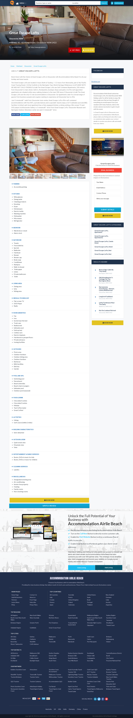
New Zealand (110, 595)
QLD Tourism (15, 681)
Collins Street (34, 658)
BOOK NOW (88, 50)
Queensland (72, 615)
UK (55, 709)
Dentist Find (110, 681)
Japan (51, 605)
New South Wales (35, 615)
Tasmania (109, 620)
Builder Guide (72, 681)
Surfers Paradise (54, 653)
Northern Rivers (54, 618)
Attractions (33, 669)
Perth (70, 637)
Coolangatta (91, 658)
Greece (52, 602)
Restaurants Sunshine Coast (17, 690)
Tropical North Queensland (72, 624)
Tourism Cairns (34, 677)
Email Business (35, 114)
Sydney (32, 637)
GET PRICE (75, 50)
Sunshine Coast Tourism (75, 677)
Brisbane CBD (72, 655)
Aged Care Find (73, 686)
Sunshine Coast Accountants (54, 670)
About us (33, 597)
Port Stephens (53, 623)
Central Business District (114, 653)
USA (59, 709)
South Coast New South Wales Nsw (94, 619)
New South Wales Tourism (111, 678)
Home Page (15, 595)
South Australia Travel (75, 669)
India (107, 600)
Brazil (88, 600)
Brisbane (109, 637)
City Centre (110, 658)
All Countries (54, 595)
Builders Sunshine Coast (18, 669)
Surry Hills (90, 660)
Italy (51, 597)
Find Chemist (91, 686)
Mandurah (71, 641)
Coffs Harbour (34, 644)
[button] (15, 150)
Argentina (109, 605)
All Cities (13, 637)
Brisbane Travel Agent (113, 689)
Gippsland (90, 625)
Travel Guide (72, 691)
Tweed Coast (110, 625)
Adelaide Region (16, 628)
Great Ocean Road (54, 628)
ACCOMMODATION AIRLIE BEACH (66, 578)
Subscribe (33, 602)
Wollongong (110, 639)
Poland (70, 602)
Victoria (51, 615)
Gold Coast (90, 637)
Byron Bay (14, 641)
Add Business (119, 3)
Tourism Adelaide (92, 677)
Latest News (15, 602)
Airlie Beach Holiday (36, 686)
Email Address (101, 187)
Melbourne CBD (35, 653)
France (70, 597)
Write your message (103, 198)
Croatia (52, 600)
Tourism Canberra (35, 681)
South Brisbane (73, 658)
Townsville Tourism (36, 674)
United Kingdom (73, 600)
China (79, 709)
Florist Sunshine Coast (18, 686)
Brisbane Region (16, 623)
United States (91, 595)
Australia (71, 595)
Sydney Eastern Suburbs (75, 653)
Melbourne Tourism (55, 674)
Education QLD (111, 684)
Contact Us (33, 595)
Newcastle (71, 639)
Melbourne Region (92, 615)
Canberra (33, 639)
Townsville (52, 641)
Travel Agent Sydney (36, 689)
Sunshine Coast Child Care (93, 682)
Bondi (108, 655)
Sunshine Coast (111, 618)
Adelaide (13, 639)
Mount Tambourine (17, 644)
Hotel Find (90, 691)
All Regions (14, 615)
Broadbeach (33, 655)
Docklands (14, 660)
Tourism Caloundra (112, 674)
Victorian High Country (94, 623)
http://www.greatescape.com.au (41, 47)
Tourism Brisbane (16, 677)
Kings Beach (53, 658)
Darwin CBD (52, 655)
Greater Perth (34, 623)
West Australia (34, 618)
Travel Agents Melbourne (95, 689)
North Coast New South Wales (18, 619)
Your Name (100, 182)
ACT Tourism (91, 672)
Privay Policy (33, 605)
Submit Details (107, 210)
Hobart (108, 641)
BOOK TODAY (15, 114)
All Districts (14, 653)
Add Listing (109, 567)
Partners (14, 600)
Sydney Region (110, 615)
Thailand (89, 605)
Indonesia (71, 605)
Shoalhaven (109, 623)
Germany (108, 597)
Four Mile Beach (73, 660)
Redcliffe (32, 641)
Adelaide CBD (15, 655)
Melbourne (52, 637)
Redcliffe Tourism (16, 674)
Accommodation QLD (55, 681)
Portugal (89, 602)
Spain (88, 597)
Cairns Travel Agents (74, 689)
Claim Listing (25, 114)
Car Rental (52, 686)
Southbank (90, 653)
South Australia (73, 618)
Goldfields (33, 628)
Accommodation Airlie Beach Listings (105, 716)
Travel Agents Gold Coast (55, 690)
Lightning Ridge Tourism (75, 674)
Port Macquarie (92, 641)
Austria (108, 602)
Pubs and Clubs (111, 686)
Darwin (51, 639)
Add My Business (17, 597)
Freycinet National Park (113, 660)
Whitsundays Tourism (55, 677)
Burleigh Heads (34, 660)
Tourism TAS (72, 672)
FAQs (13, 605)
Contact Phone (101, 193)
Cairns (89, 639)
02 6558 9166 (16, 47)
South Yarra (52, 660)
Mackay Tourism (92, 674)
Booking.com (95, 81)
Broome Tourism (111, 672)
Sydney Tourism (111, 669)
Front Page (33, 600)
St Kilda (13, 658)
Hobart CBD (91, 655)
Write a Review (49, 506)
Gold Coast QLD (92, 669)
